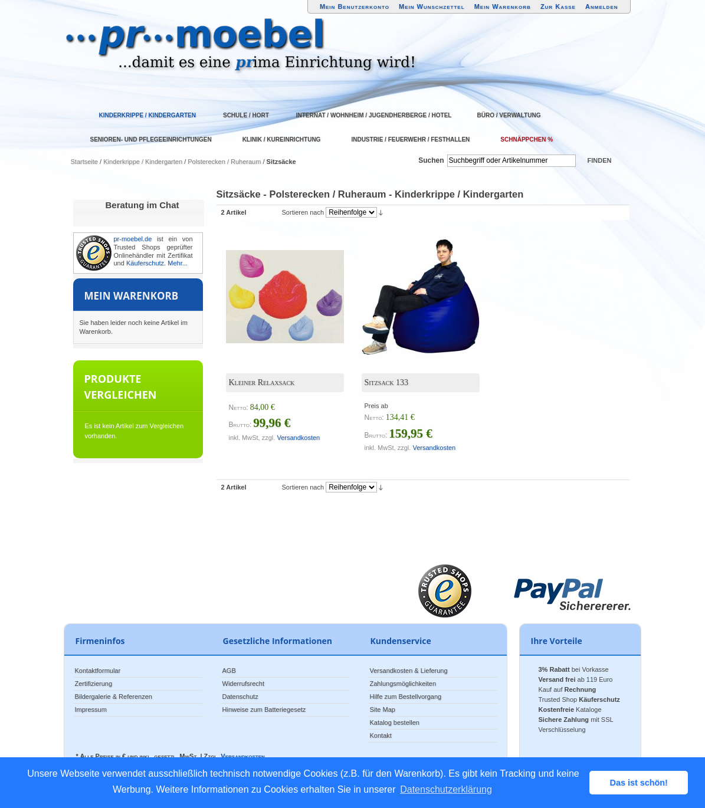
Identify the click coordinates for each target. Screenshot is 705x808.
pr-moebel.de (133, 238)
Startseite (84, 161)
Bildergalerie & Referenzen (113, 696)
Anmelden (601, 6)
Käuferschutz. (146, 263)
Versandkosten (298, 437)
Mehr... (178, 263)
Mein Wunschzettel (432, 6)
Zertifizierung (94, 683)
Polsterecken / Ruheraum (224, 161)
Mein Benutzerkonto (354, 6)
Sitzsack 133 (387, 382)
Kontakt (381, 735)
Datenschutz (240, 696)
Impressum (91, 709)
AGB (229, 670)
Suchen (431, 160)
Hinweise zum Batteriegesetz (264, 709)
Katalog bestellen (394, 722)
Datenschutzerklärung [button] (446, 789)
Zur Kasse (558, 6)
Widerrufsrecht (243, 683)
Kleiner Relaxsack (262, 382)
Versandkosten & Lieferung (409, 670)
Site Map (382, 709)
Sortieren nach (303, 212)
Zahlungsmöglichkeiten (403, 683)
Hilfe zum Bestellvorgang (406, 696)
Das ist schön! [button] (639, 782)
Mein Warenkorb (502, 6)
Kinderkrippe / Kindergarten (142, 161)
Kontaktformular (98, 670)
